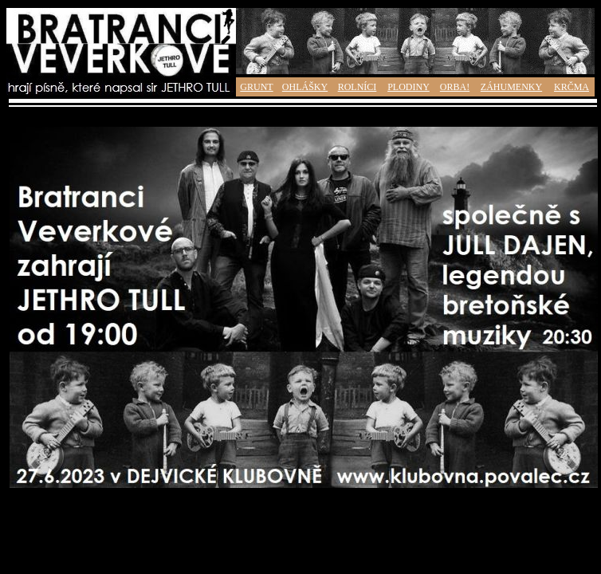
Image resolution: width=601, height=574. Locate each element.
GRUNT (256, 86)
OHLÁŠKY (305, 86)
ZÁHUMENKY (511, 86)
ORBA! (454, 86)
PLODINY (408, 86)
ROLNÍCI (357, 86)
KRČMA (571, 86)
